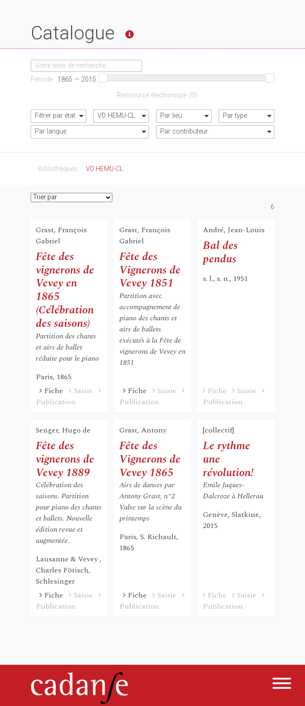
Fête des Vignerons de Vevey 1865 (150, 459)
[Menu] (282, 685)
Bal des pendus (220, 252)
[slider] (103, 78)
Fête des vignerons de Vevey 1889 (65, 459)
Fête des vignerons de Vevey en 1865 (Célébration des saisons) (65, 290)
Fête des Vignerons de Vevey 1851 (150, 270)
